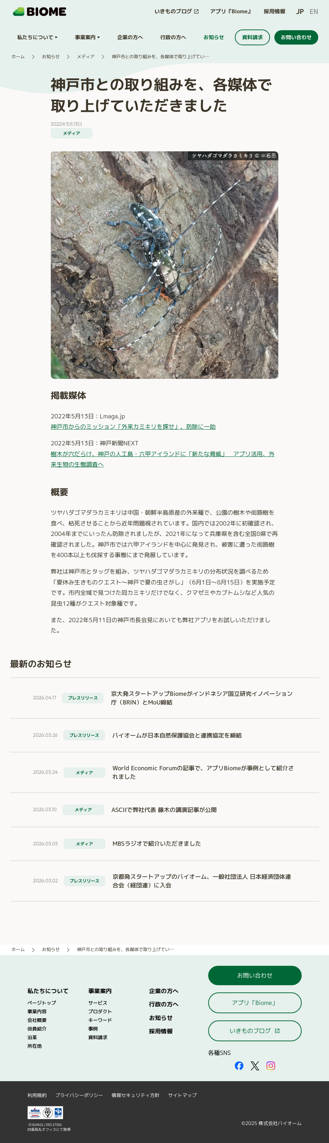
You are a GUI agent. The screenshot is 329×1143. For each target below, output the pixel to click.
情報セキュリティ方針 (135, 1095)
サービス (97, 1003)
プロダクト (100, 1011)
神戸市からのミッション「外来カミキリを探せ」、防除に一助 (133, 426)
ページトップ (41, 1003)
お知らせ (51, 57)
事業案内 (100, 991)
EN (314, 11)
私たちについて (48, 991)
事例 (93, 1028)
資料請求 (97, 1037)
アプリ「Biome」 (255, 1003)
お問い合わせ (255, 975)
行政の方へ (164, 1004)
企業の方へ (164, 991)
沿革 (32, 1037)
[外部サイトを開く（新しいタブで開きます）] (239, 1065)
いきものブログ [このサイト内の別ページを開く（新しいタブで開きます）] (254, 1031)
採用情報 (274, 11)
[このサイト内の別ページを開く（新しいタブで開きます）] (176, 12)
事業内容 (36, 1011)
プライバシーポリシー (79, 1095)
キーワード (100, 1020)
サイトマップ (182, 1095)
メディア (86, 57)
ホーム (18, 57)
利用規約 (36, 1095)
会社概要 (36, 1020)
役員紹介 (36, 1028)
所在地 (34, 1046)
